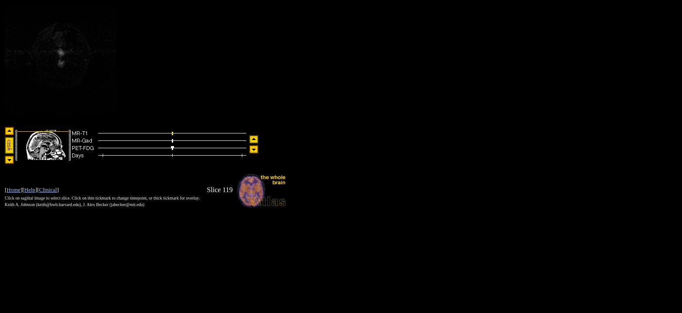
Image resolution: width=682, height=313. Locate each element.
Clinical (48, 189)
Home (13, 189)
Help (29, 189)
